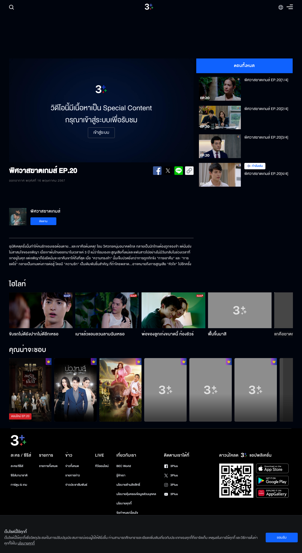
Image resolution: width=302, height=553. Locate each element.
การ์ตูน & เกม (19, 484)
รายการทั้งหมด (48, 466)
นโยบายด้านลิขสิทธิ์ (128, 484)
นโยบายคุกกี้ (124, 503)
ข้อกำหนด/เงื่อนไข (127, 512)
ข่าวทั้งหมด (72, 466)
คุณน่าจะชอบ (27, 350)
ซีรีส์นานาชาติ (19, 475)
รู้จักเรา (120, 475)
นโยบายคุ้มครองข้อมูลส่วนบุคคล (136, 494)
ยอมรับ (282, 537)
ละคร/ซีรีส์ (17, 466)
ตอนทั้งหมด (244, 65)
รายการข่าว (72, 475)
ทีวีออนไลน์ (101, 466)
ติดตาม (43, 221)
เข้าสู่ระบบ (101, 133)
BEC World (123, 466)
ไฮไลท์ (17, 284)
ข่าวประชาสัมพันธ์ (76, 484)
